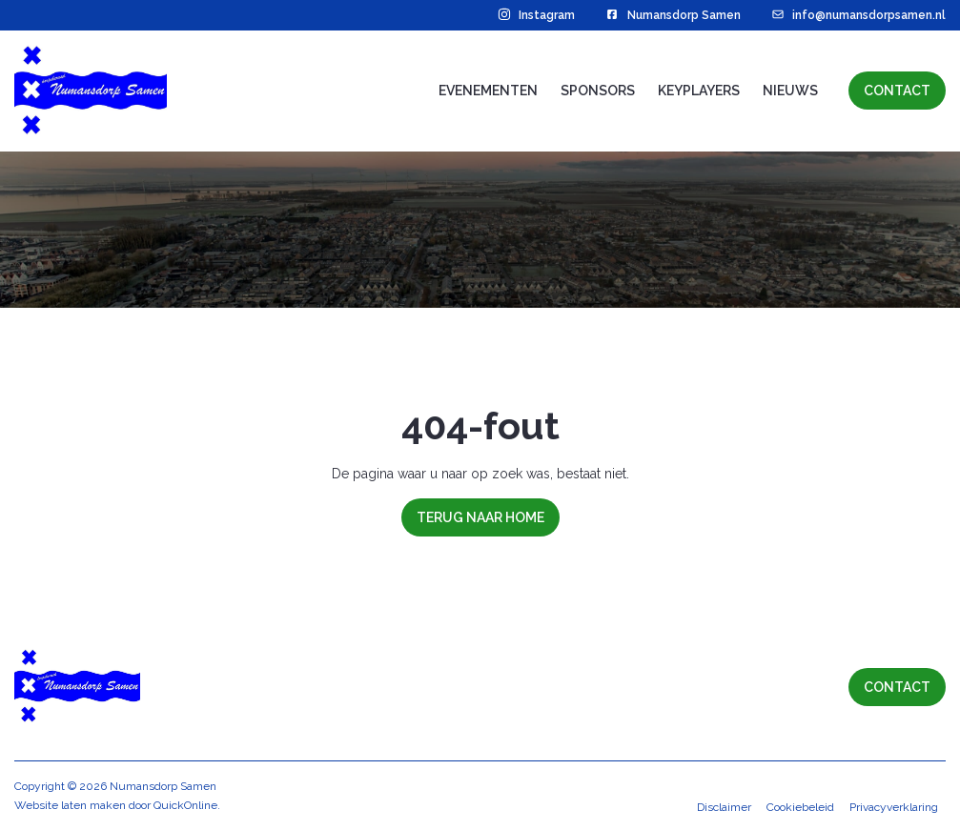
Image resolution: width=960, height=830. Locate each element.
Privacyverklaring (893, 807)
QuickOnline (185, 805)
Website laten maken (70, 805)
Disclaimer (724, 807)
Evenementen (488, 90)
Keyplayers (699, 90)
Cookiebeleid (800, 807)
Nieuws (790, 90)
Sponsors (598, 90)
